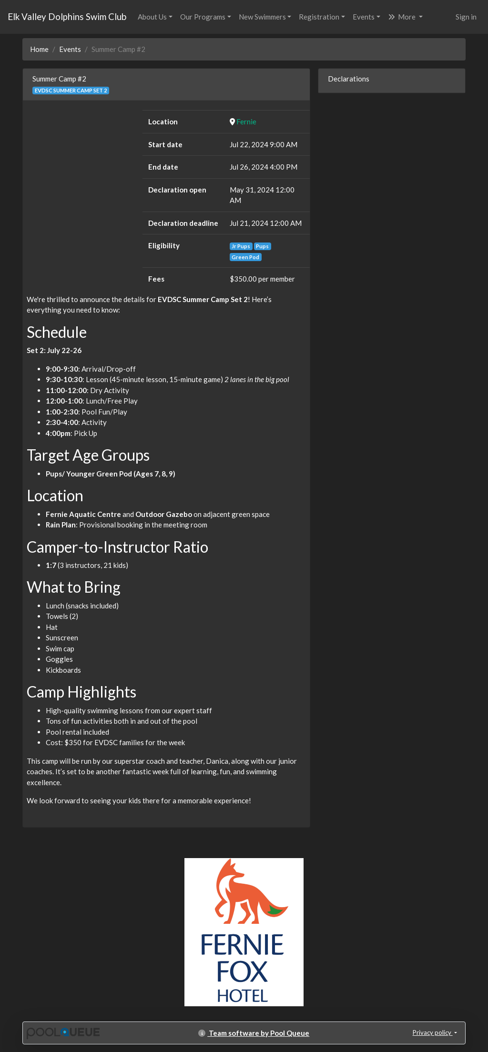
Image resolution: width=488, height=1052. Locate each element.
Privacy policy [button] (433, 1032)
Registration (319, 16)
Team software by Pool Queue (253, 1033)
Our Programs (202, 16)
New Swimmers (262, 16)
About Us (152, 16)
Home (39, 49)
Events (364, 16)
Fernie (246, 121)
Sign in (466, 16)
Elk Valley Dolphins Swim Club (67, 16)
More (402, 16)
